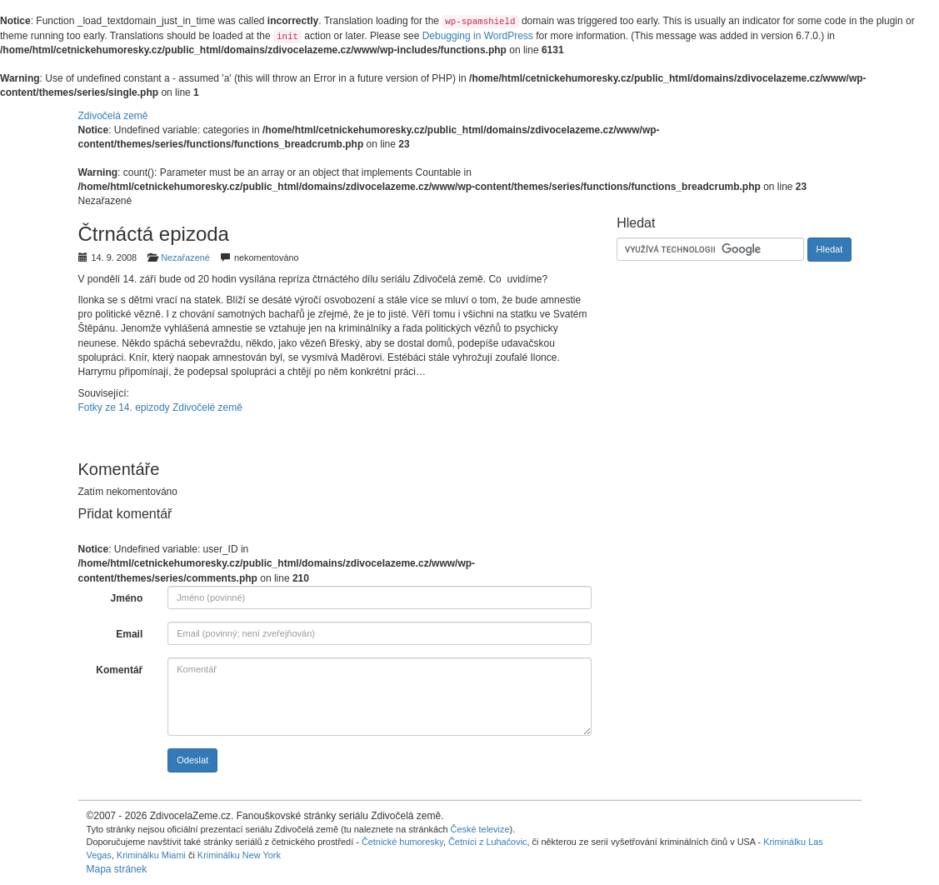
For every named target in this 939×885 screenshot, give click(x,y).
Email (129, 634)
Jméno (127, 598)
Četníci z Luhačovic (487, 842)
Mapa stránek (117, 869)
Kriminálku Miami (151, 855)
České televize (480, 829)
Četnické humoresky (402, 842)
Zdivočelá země (113, 116)
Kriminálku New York (239, 855)
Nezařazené (185, 257)
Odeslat (192, 760)
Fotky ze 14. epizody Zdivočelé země (160, 407)
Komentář (119, 670)
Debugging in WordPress (477, 36)
